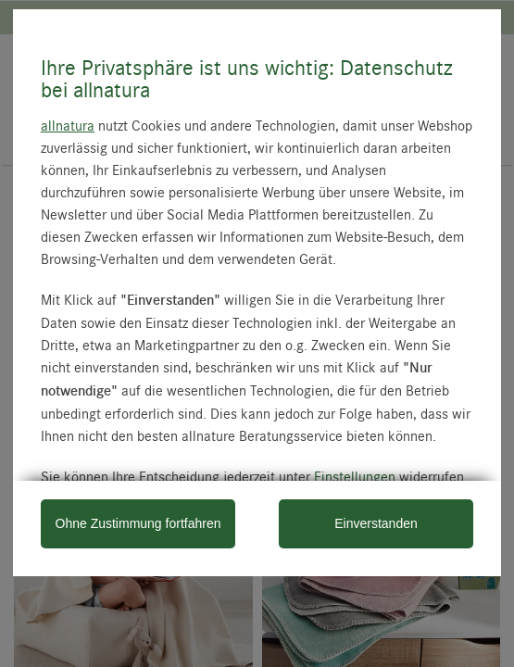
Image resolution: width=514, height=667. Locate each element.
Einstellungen (354, 476)
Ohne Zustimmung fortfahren (138, 523)
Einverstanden (376, 523)
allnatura (67, 125)
